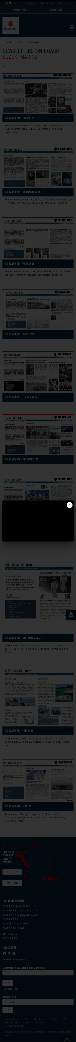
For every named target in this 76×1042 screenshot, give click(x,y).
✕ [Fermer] (69, 505)
